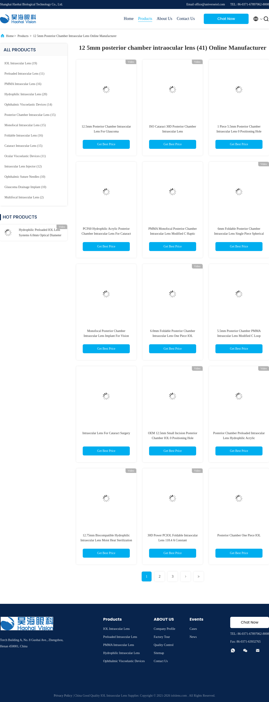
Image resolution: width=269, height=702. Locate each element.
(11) (24, 73)
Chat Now (226, 18)
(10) (24, 176)
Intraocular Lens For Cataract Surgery (106, 433)
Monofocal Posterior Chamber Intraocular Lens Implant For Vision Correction (106, 335)
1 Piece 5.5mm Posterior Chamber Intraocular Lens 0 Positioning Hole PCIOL (239, 131)
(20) (25, 94)
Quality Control (164, 645)
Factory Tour (162, 637)
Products (145, 18)
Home (129, 18)
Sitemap (159, 653)
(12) (23, 166)
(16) (22, 84)
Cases (193, 628)
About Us (164, 18)
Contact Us (186, 18)
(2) (24, 197)
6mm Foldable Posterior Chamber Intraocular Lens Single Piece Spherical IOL (239, 233)
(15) (30, 115)
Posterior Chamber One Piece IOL (239, 535)
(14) (28, 104)
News (193, 637)
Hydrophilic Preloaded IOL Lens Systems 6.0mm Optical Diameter (40, 232)
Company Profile (164, 628)
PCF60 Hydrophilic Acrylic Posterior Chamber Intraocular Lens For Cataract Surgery (106, 233)
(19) (20, 63)
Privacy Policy (63, 695)
